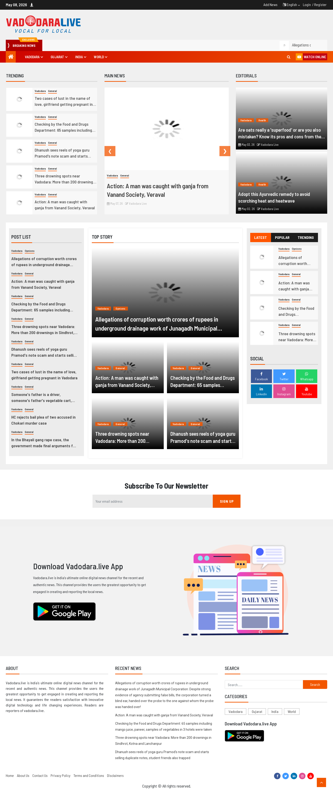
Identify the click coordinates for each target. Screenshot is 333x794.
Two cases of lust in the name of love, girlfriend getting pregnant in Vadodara (64, 101)
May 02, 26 (246, 209)
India (79, 57)
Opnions (29, 251)
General (52, 91)
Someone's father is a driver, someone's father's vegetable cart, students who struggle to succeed (41, 397)
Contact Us (40, 775)
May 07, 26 (115, 203)
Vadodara (32, 57)
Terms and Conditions (89, 775)
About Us (23, 775)
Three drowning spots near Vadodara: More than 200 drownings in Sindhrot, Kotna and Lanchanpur (65, 179)
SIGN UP (227, 501)
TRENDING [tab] (306, 237)
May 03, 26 (246, 144)
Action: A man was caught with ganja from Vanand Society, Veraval (65, 204)
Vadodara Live (136, 203)
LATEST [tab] (260, 237)
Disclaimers (115, 775)
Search (315, 684)
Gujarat (57, 57)
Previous (107, 151)
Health (262, 120)
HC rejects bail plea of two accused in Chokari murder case (43, 420)
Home (10, 775)
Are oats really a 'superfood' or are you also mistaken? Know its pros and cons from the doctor (279, 133)
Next (221, 151)
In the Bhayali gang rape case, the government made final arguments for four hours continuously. (43, 443)
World (99, 57)
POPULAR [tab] (282, 237)
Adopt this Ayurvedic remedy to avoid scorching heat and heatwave (274, 197)
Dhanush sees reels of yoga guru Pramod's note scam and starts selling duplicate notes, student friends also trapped (62, 153)
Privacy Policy (61, 775)
